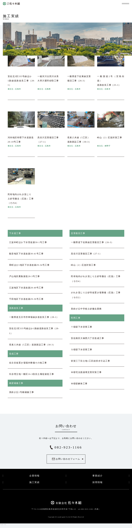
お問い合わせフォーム (68, 459)
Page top (3, 524)
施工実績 (34, 482)
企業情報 (34, 476)
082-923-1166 (68, 447)
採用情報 (97, 482)
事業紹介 (97, 476)
